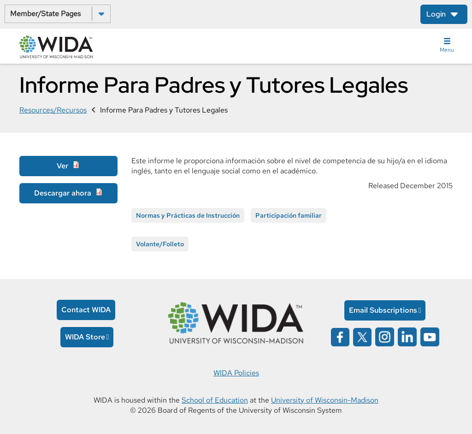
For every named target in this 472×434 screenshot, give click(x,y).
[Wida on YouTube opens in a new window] (429, 336)
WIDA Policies (236, 373)
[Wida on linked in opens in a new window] (407, 336)
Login (436, 14)
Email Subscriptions (383, 310)
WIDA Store (85, 337)
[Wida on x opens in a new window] (362, 336)
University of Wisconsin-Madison (324, 400)
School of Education (215, 400)
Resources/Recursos (53, 110)
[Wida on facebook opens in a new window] (340, 336)
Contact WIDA (86, 310)
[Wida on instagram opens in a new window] (384, 336)
